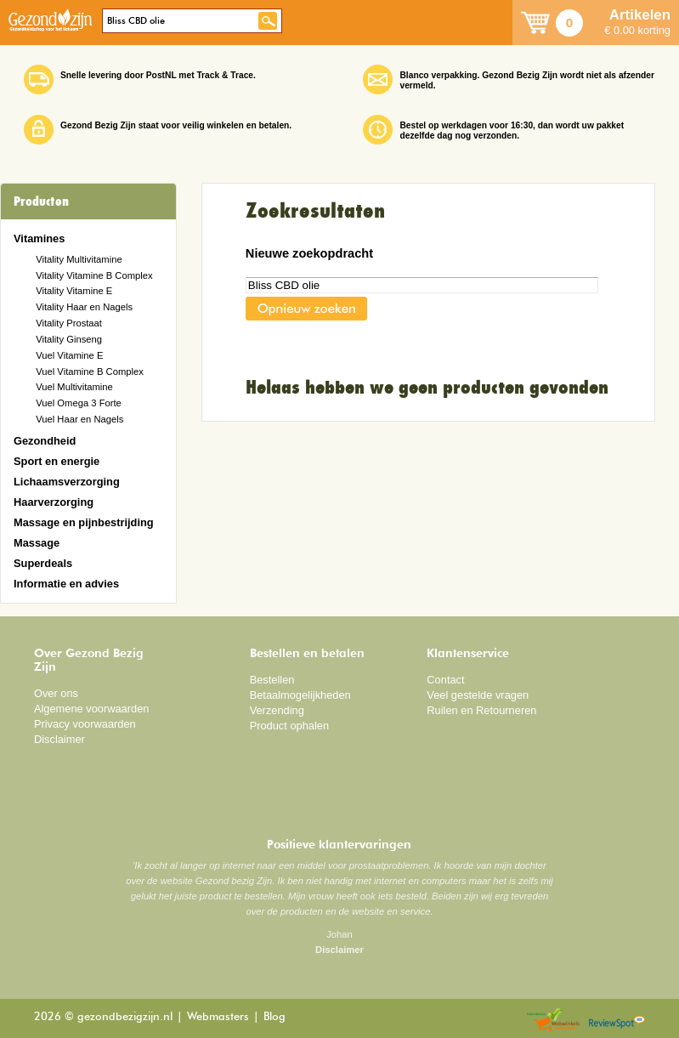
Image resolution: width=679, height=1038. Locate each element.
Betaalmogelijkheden (300, 695)
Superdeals (43, 563)
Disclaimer (59, 739)
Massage (36, 542)
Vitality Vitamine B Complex (94, 275)
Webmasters (218, 1017)
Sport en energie (56, 461)
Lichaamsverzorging (67, 481)
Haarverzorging (53, 502)
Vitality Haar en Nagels (84, 307)
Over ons (56, 693)
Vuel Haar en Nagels (79, 419)
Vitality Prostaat (69, 323)
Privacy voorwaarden (85, 724)
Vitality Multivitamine (79, 259)
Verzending (277, 710)
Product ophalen (289, 725)
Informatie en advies (66, 583)
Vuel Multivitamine (74, 387)
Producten (41, 201)
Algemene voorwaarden (92, 708)
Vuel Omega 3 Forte (79, 403)
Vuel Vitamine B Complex (90, 371)
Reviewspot (617, 1021)
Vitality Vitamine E (74, 291)
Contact (445, 679)
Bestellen (272, 679)
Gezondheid (45, 440)
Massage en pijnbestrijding (84, 522)
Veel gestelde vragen (478, 695)
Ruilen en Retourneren (481, 710)
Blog (274, 1017)
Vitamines (39, 238)
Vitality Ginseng (69, 339)
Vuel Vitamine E (69, 355)
